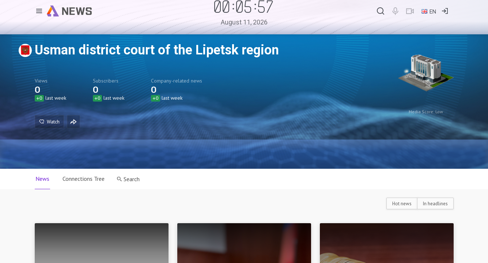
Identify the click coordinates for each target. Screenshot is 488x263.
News (42, 178)
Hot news (402, 204)
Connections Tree (84, 178)
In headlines (435, 204)
